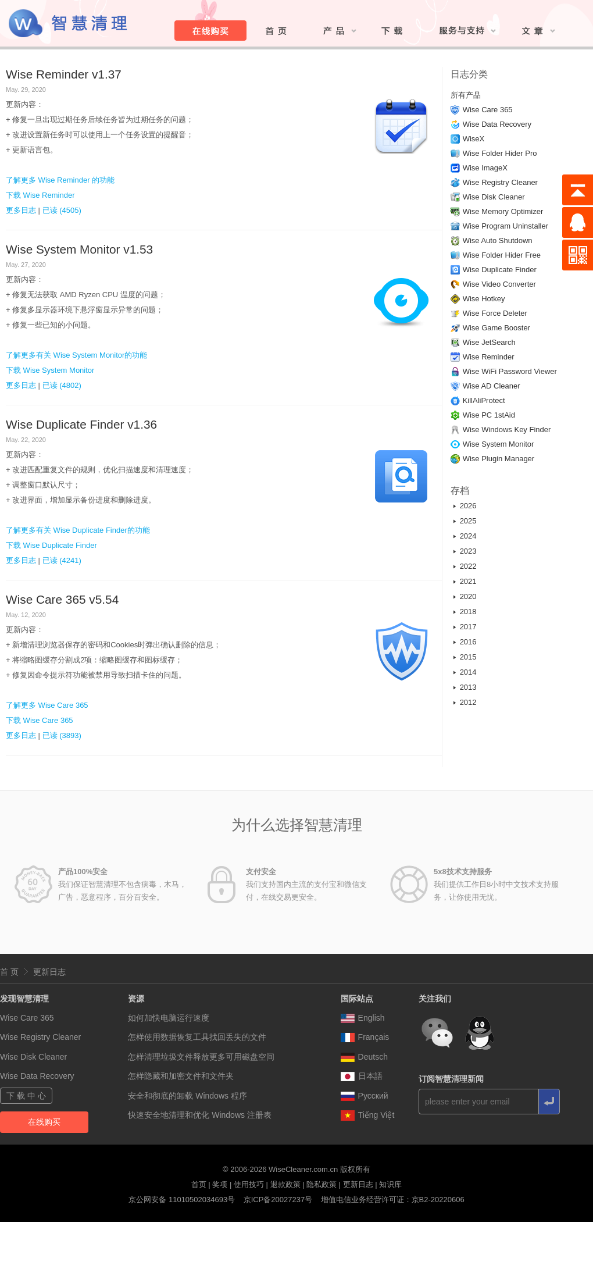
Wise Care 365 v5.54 (62, 599)
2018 (468, 611)
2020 (468, 596)
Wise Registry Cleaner (500, 182)
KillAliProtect (484, 400)
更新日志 (49, 971)
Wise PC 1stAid (489, 415)
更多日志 (21, 210)
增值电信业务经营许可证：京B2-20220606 (393, 1199)
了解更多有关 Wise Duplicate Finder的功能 (78, 530)
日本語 (362, 1076)
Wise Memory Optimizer (503, 211)
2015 (468, 657)
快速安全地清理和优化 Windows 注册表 (200, 1115)
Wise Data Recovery (497, 124)
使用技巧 (249, 1184)
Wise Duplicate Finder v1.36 (81, 424)
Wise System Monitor (498, 444)
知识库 (390, 1184)
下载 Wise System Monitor (50, 370)
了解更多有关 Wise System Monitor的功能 (76, 355)
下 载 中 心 (26, 1095)
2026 (468, 505)
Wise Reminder (489, 356)
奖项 (219, 1184)
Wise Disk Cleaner (494, 197)
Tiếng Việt (368, 1115)
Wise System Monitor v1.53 (79, 249)
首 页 (9, 971)
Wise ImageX (485, 167)
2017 (468, 626)
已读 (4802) (61, 385)
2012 (468, 702)
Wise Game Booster (496, 327)
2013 (468, 687)
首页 (198, 1184)
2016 (468, 641)
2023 (468, 551)
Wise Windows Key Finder (507, 429)
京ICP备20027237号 (278, 1199)
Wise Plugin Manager (499, 458)
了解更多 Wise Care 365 (47, 705)
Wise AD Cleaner (491, 386)
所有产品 (466, 95)
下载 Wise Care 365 (39, 720)
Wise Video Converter (499, 284)
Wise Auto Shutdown (498, 240)
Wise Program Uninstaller (505, 226)
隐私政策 (321, 1184)
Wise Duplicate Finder (500, 269)
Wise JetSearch (489, 342)
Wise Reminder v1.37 (64, 74)
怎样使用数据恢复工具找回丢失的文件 (197, 1037)
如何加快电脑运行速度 (168, 1017)
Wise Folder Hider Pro (500, 153)
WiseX (474, 138)
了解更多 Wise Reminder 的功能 (60, 180)
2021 (468, 581)
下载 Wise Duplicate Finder (51, 545)
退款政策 (285, 1184)
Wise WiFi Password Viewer (510, 371)
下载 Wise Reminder (40, 195)
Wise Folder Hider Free (502, 255)
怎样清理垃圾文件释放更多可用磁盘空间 (201, 1056)
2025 (468, 520)
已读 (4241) (61, 560)
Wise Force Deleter (495, 313)
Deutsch (364, 1056)
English (363, 1017)
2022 (468, 566)
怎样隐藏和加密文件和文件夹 (181, 1076)
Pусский (364, 1095)
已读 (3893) (61, 735)
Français (365, 1037)
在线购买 (44, 1122)
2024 (468, 536)
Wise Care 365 (488, 109)
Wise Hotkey (484, 298)
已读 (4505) (61, 210)
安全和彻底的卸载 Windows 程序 (187, 1095)
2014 (468, 672)
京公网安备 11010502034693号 (181, 1199)
